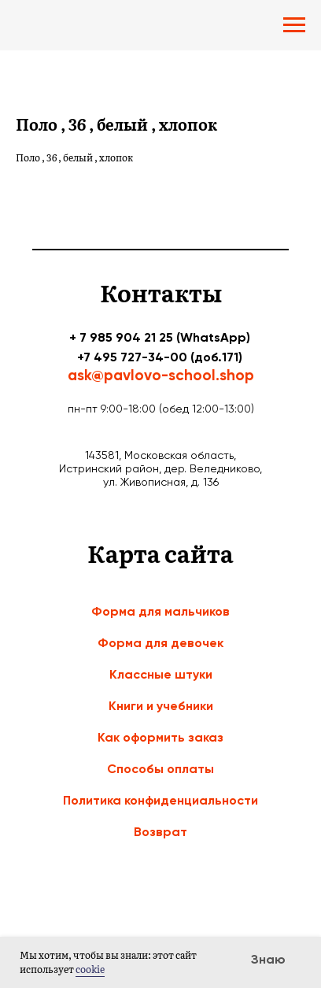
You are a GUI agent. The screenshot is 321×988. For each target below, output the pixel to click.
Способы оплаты (160, 768)
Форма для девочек (160, 642)
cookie (90, 969)
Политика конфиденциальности (160, 800)
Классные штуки (160, 674)
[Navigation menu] (294, 25)
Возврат (160, 831)
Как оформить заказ (160, 737)
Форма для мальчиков (160, 611)
